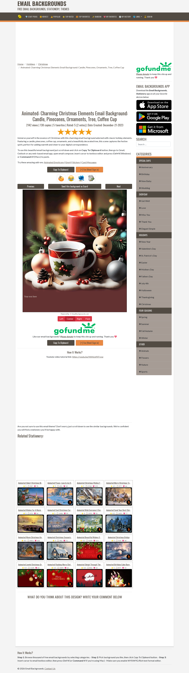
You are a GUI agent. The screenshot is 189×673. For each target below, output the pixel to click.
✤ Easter (143, 262)
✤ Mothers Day (146, 269)
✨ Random (96, 16)
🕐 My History (125, 16)
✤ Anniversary (146, 167)
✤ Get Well (144, 201)
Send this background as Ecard (75, 186)
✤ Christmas (145, 304)
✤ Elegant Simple (147, 228)
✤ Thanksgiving (146, 297)
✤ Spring (143, 317)
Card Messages (89, 162)
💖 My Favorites (110, 16)
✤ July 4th (144, 283)
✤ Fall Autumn (146, 331)
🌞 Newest (44, 16)
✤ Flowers (144, 357)
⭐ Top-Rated (68, 16)
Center (70, 318)
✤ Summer (144, 324)
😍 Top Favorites (83, 16)
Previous (30, 186)
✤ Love (142, 208)
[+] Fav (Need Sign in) (89, 169)
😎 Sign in (148, 16)
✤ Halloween (145, 290)
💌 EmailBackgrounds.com (79, 314)
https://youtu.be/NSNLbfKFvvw (87, 356)
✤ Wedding (144, 188)
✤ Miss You (144, 214)
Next (119, 186)
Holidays (31, 64)
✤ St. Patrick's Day (148, 255)
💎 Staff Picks (31, 16)
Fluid (87, 318)
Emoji (68, 162)
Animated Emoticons (54, 162)
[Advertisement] (121, 6)
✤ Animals (144, 350)
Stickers (76, 162)
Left (61, 318)
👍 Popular (55, 16)
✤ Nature (143, 364)
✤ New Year (145, 241)
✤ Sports (143, 371)
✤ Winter (143, 338)
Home (20, 64)
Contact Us (50, 668)
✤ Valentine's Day (147, 248)
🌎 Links (136, 16)
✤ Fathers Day (146, 276)
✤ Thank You (145, 221)
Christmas (43, 64)
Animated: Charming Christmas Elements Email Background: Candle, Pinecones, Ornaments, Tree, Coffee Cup (72, 67)
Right (79, 318)
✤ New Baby (145, 181)
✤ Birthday (144, 174)
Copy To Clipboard (60, 169)
